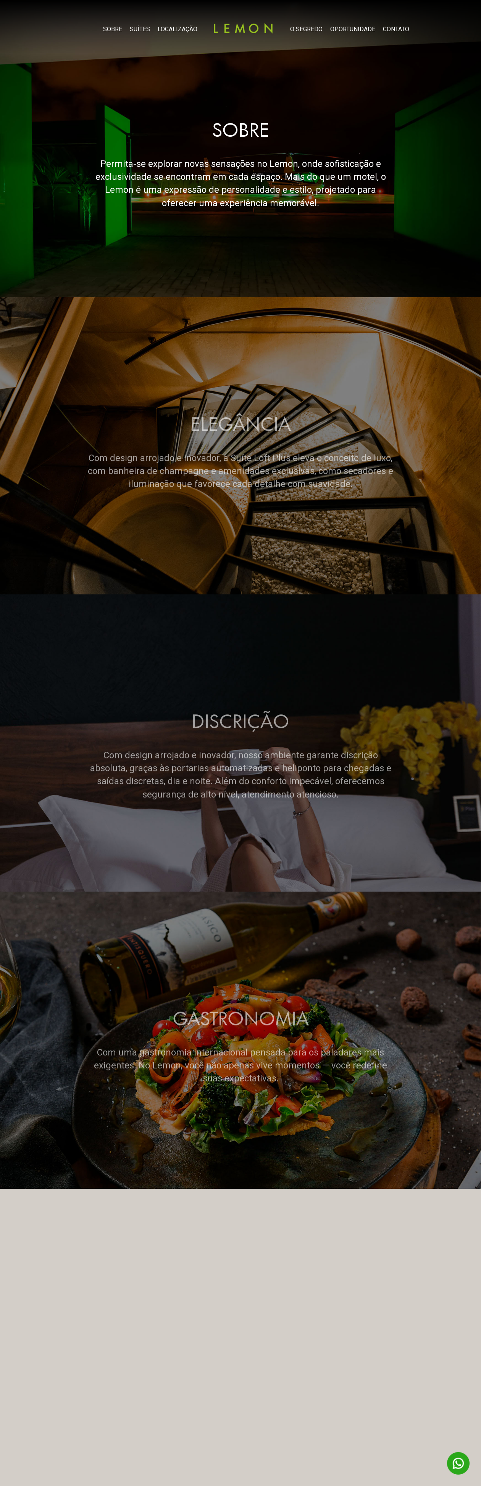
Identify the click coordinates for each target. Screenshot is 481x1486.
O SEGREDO (306, 29)
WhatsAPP (458, 1463)
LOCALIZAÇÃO (177, 29)
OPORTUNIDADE (352, 29)
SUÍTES (140, 29)
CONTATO (396, 29)
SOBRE (112, 29)
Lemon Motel (243, 28)
